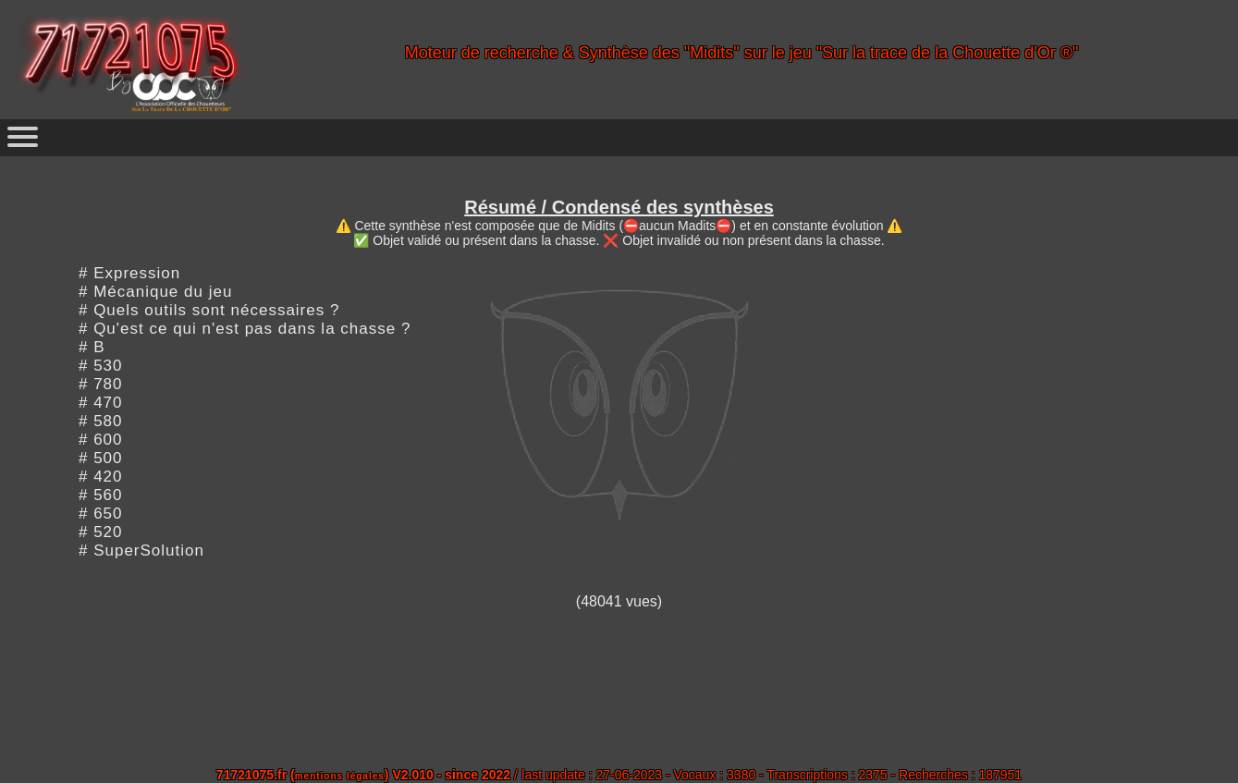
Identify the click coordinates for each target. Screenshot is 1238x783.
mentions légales (340, 776)
